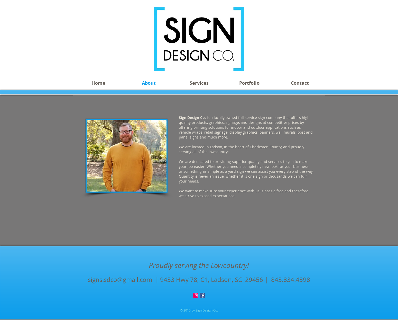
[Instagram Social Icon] (195, 295)
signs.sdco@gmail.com (120, 279)
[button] (199, 83)
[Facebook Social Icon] (202, 295)
